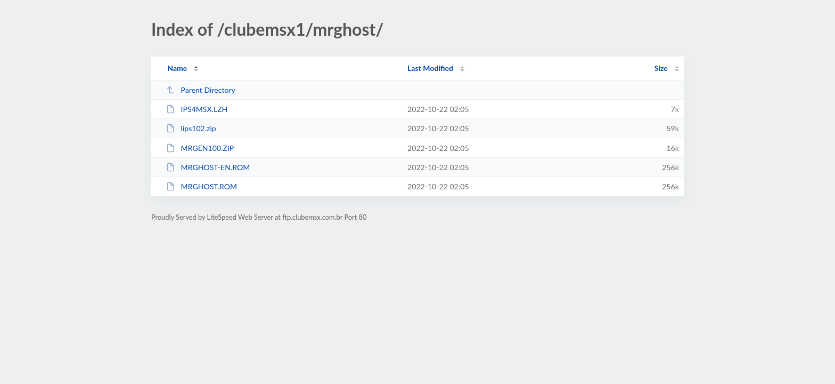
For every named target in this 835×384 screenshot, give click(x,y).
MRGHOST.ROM (201, 186)
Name (177, 68)
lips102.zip (191, 128)
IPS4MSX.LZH (196, 109)
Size (661, 68)
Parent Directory (200, 89)
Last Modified (430, 68)
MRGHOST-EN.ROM (208, 167)
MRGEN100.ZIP (200, 148)
